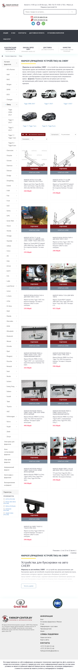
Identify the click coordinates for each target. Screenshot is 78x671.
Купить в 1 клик (34, 172)
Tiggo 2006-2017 (29, 104)
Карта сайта (44, 640)
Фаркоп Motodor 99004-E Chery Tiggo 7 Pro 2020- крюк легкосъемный (34, 412)
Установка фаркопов (55, 33)
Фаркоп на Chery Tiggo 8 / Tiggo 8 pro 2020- (33, 527)
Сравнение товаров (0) (36, 134)
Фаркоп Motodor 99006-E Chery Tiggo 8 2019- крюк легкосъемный (33, 470)
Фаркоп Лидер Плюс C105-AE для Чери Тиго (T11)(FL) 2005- (63, 469)
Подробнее (34, 169)
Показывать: (25, 139)
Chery (20, 56)
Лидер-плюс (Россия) (8, 513)
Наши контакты (45, 637)
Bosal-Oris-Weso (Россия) (9, 502)
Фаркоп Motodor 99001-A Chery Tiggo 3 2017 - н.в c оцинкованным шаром (33, 354)
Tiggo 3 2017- (48, 104)
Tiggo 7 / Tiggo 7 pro (29, 126)
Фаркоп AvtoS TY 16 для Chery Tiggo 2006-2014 (61, 180)
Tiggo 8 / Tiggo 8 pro (49, 126)
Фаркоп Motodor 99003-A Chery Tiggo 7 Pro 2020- (62, 354)
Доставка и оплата (36, 33)
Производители (45, 629)
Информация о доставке (49, 626)
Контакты (22, 33)
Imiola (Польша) (11, 506)
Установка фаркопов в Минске (51, 622)
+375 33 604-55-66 (40, 17)
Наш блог (7, 39)
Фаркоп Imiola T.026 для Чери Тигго (63, 296)
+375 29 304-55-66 (40, 20)
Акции (5, 33)
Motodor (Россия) (7, 509)
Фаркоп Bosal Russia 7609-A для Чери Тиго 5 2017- (62, 238)
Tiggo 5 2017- (68, 104)
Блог (41, 619)
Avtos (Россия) (10, 499)
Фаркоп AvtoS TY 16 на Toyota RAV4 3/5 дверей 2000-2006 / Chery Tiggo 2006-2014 (34, 239)
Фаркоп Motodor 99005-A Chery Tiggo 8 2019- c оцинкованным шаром (62, 412)
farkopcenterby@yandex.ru (49, 651)
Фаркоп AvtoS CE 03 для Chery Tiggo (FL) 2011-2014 (33, 180)
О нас (13, 33)
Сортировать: (55, 134)
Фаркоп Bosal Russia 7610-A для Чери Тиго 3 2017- (34, 296)
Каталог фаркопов (10, 56)
